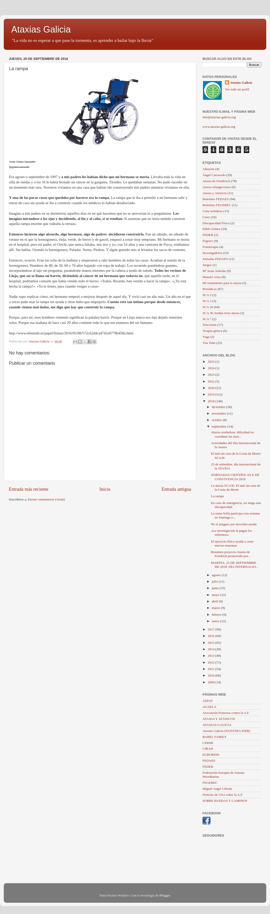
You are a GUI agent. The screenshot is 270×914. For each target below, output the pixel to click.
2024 (211, 368)
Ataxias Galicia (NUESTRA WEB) (226, 731)
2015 (211, 642)
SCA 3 (207, 301)
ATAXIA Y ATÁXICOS (218, 719)
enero (216, 621)
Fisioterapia (210, 247)
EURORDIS (211, 754)
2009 (211, 682)
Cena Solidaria (212, 211)
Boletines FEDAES (215, 199)
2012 (211, 662)
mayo (216, 595)
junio (216, 588)
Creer (206, 217)
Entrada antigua (176, 489)
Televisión (209, 325)
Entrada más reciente (28, 489)
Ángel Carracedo (214, 175)
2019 (211, 394)
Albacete (208, 169)
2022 (211, 381)
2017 (211, 629)
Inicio (105, 489)
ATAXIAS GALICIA (217, 725)
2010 (211, 675)
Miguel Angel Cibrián (217, 789)
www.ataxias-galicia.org (218, 126)
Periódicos (209, 289)
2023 (211, 374)
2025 (211, 361)
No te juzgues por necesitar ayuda (234, 524)
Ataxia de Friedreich (216, 181)
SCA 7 (207, 319)
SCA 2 (207, 295)
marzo (216, 608)
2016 (211, 636)
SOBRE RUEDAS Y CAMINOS (224, 801)
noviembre (219, 413)
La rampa (217, 496)
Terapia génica (212, 331)
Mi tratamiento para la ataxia (222, 283)
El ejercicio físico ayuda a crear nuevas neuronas (232, 543)
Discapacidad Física (216, 223)
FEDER (207, 235)
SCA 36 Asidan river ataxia (221, 313)
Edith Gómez (211, 229)
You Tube (209, 343)
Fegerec (207, 241)
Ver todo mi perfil (237, 89)
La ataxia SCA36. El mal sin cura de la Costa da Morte (235, 487)
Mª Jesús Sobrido (214, 271)
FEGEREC (210, 783)
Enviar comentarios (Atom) (46, 499)
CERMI (207, 743)
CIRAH (207, 748)
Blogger (164, 895)
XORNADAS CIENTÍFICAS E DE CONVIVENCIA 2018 (235, 477)
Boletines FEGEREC (216, 205)
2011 (211, 669)
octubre (217, 420)
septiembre (220, 426)
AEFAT (207, 701)
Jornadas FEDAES (215, 259)
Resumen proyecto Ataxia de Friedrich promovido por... (230, 554)
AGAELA (209, 707)
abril (215, 601)
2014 (211, 649)
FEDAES (208, 760)
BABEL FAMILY (214, 737)
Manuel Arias (211, 277)
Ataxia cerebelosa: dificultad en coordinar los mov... (232, 434)
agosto (217, 575)
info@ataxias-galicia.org (219, 117)
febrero (217, 614)
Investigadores (212, 253)
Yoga (206, 337)
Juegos (207, 265)
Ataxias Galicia (41, 29)
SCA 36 (207, 307)
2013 (211, 656)
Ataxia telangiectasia (216, 187)
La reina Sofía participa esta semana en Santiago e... (235, 515)
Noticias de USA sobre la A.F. (222, 795)
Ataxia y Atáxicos (214, 193)
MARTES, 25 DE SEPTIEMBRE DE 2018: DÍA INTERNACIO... (234, 565)
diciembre (219, 407)
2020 (211, 388)
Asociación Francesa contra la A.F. (226, 713)
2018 (211, 401)
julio (215, 581)
